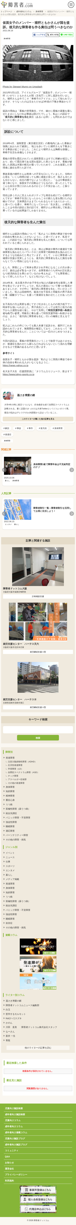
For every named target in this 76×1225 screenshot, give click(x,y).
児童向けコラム (13, 1120)
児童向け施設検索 (14, 1108)
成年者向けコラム (14, 1126)
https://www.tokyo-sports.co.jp (18, 374)
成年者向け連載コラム (16, 1132)
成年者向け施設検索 (15, 1114)
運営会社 (9, 1168)
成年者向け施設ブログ (16, 1144)
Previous (4, 469)
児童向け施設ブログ (15, 1138)
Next (71, 469)
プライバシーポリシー (16, 1174)
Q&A (7, 1156)
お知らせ (9, 1162)
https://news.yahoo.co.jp (15, 365)
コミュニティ (11, 1150)
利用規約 (9, 1180)
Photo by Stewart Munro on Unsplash (22, 86)
